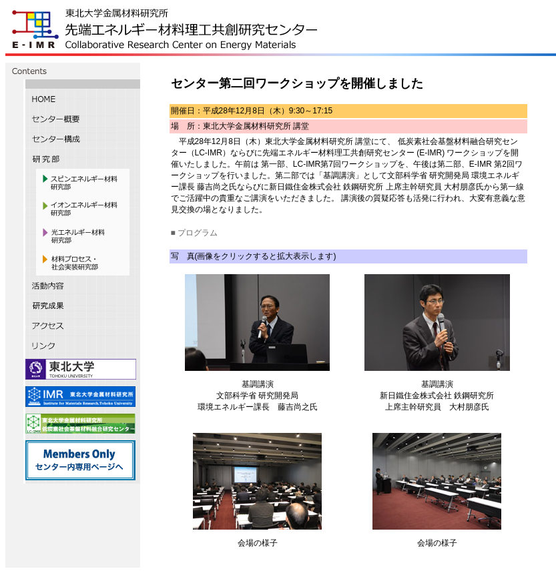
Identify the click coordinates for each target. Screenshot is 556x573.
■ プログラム (194, 232)
